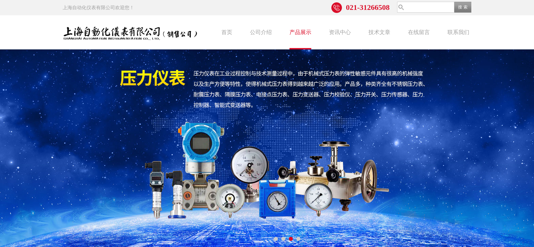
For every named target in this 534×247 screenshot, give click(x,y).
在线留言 (419, 32)
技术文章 (379, 32)
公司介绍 (261, 32)
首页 (226, 32)
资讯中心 (340, 32)
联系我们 (458, 32)
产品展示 (300, 32)
